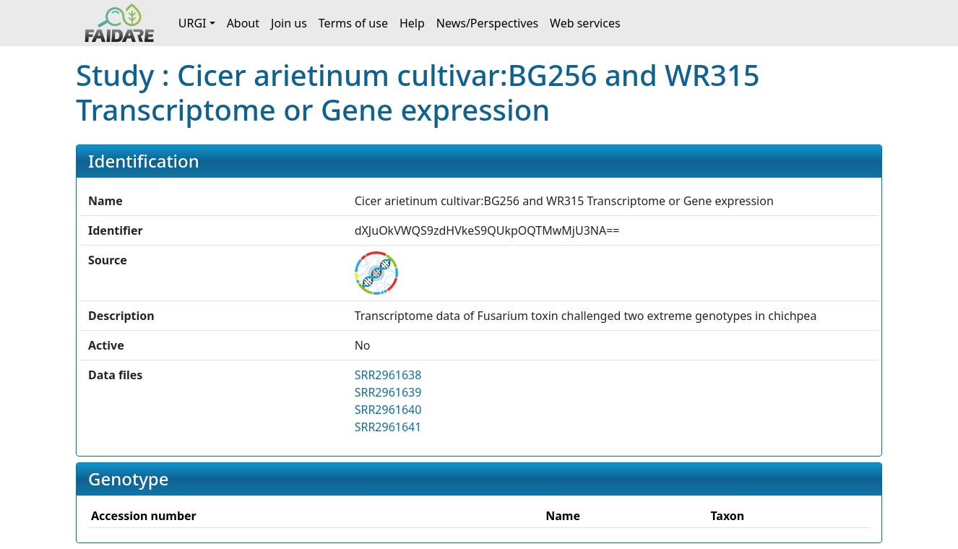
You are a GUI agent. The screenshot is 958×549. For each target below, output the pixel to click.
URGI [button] (192, 23)
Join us (289, 23)
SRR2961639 (388, 392)
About (243, 23)
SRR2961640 (388, 410)
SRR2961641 (388, 427)
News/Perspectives (487, 23)
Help (412, 23)
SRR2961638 (388, 375)
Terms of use (353, 23)
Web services (585, 23)
